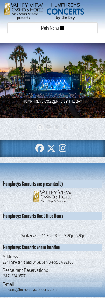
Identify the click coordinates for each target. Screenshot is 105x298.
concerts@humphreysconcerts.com (30, 289)
